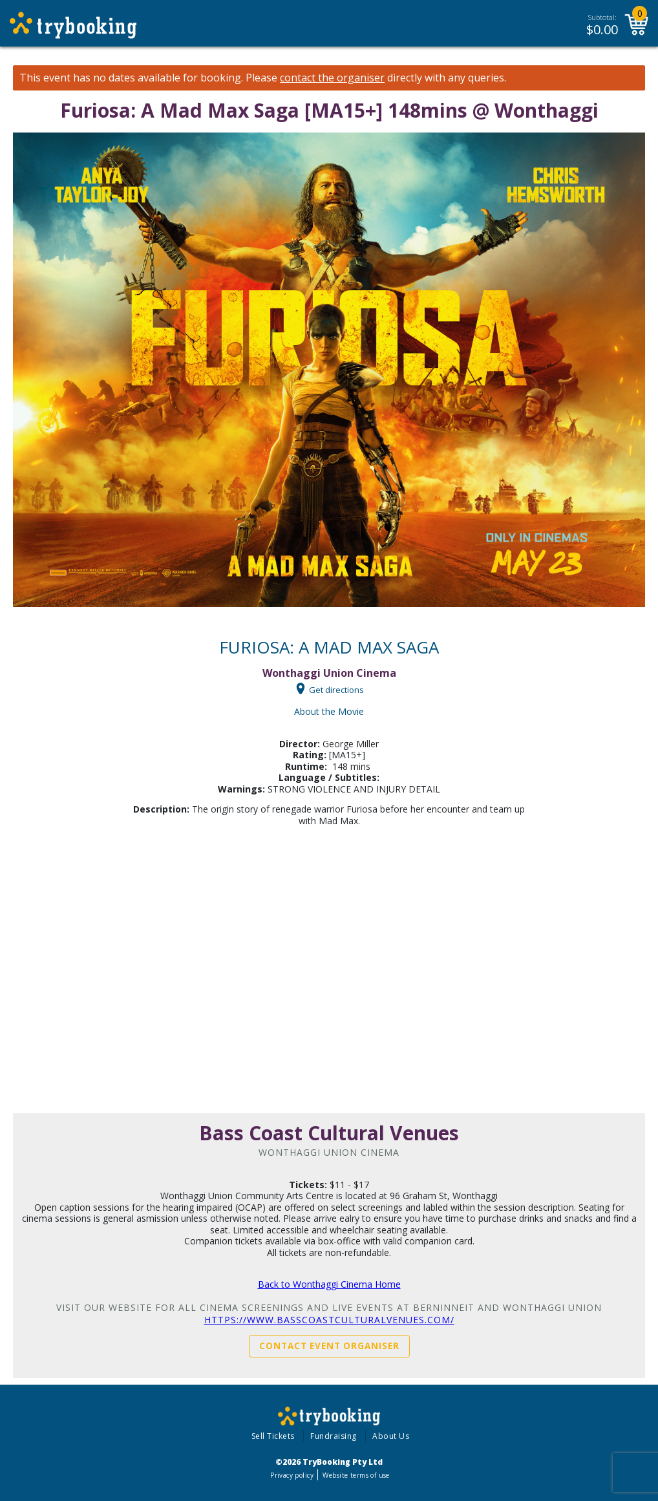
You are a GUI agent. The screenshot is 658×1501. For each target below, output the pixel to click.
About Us (390, 1436)
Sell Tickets (273, 1436)
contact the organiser (332, 78)
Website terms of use (356, 1475)
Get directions (336, 689)
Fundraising (333, 1436)
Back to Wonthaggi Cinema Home (329, 1284)
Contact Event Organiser (329, 1346)
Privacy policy (291, 1475)
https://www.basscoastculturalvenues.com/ (329, 1320)
